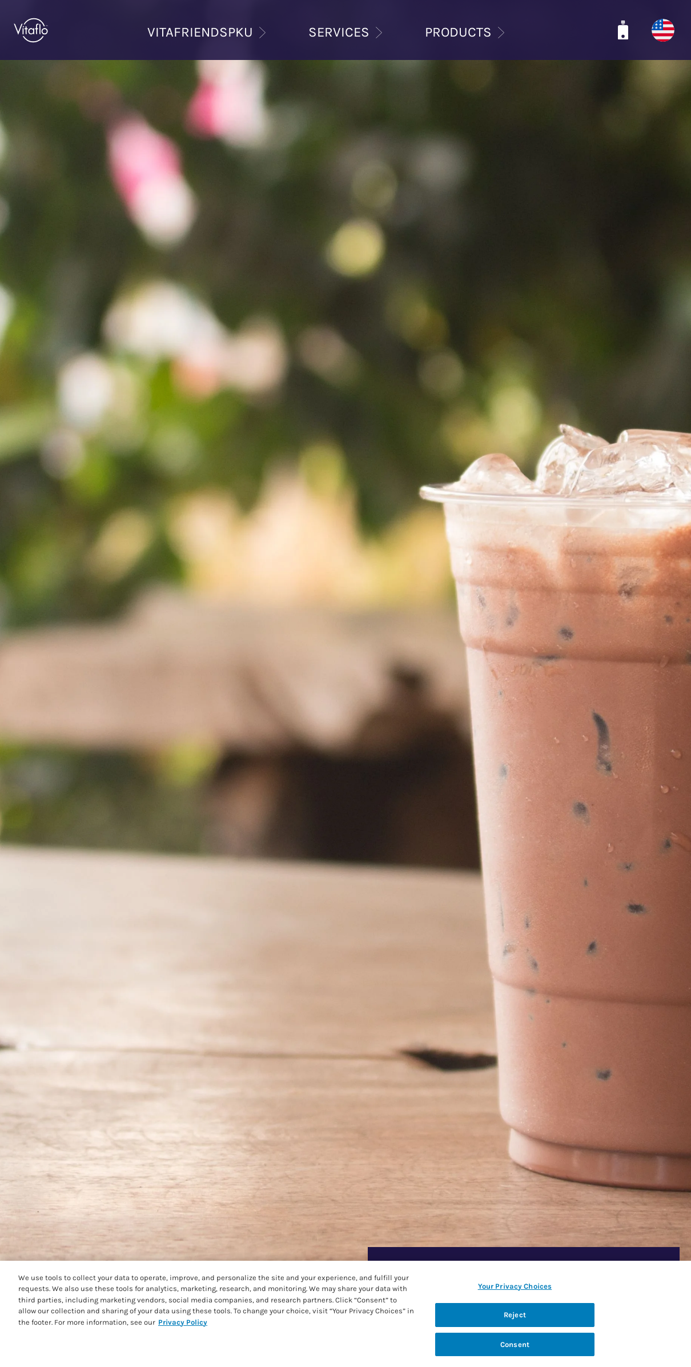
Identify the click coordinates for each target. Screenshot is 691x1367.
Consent (514, 1353)
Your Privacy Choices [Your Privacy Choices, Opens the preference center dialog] (515, 1294)
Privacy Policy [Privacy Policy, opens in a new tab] (182, 1330)
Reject (515, 1324)
